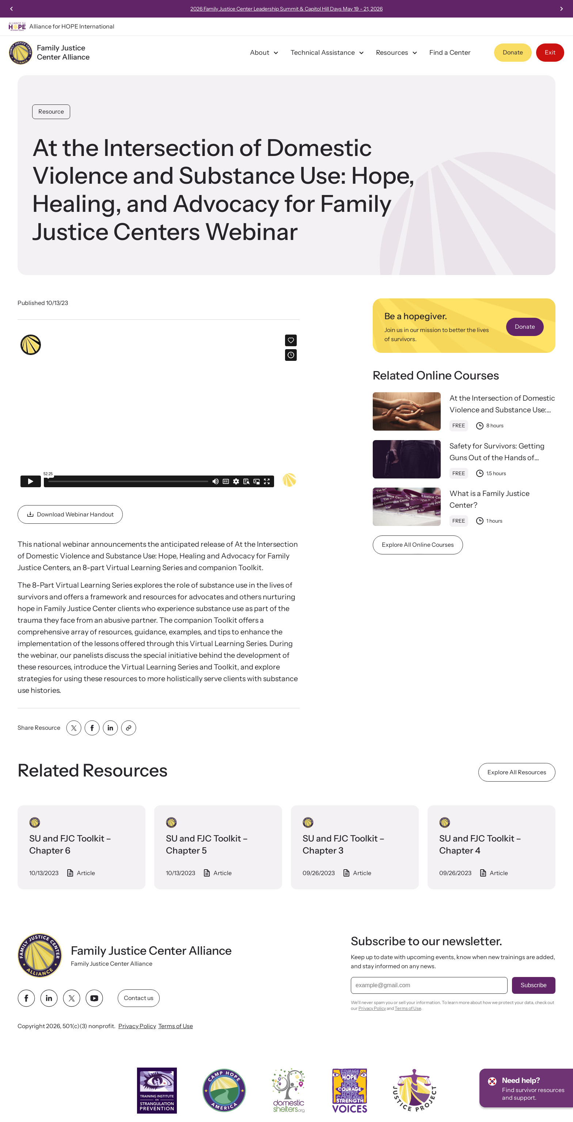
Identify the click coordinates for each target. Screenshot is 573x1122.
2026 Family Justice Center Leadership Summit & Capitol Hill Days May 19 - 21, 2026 (314, 8)
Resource (51, 111)
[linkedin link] (49, 998)
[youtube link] (94, 998)
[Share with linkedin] (110, 728)
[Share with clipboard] (128, 728)
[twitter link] (71, 998)
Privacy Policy (137, 1026)
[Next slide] (561, 8)
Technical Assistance (328, 52)
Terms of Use (175, 1026)
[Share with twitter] (73, 728)
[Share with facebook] (92, 728)
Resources (397, 52)
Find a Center (450, 53)
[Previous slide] (11, 8)
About (265, 52)
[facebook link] (26, 998)
